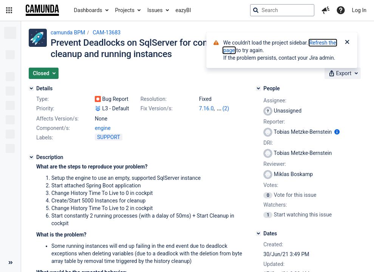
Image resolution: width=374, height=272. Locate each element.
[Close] (347, 42)
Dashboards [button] (88, 10)
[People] (258, 88)
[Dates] (258, 233)
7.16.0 (206, 108)
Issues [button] (155, 10)
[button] (9, 10)
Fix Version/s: (157, 108)
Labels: (44, 137)
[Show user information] (337, 132)
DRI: (268, 143)
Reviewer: (274, 164)
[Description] (31, 157)
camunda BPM (68, 32)
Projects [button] (124, 10)
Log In (359, 10)
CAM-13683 (107, 32)
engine (103, 128)
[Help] (341, 10)
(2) (226, 108)
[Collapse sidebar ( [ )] (10, 262)
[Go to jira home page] (42, 10)
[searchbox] (282, 10)
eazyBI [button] (183, 10)
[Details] (31, 88)
